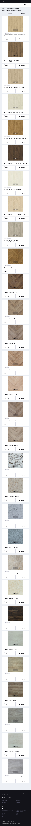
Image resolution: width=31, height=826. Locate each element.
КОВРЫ (17, 814)
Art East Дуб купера (10, 700)
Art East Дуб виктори (11, 394)
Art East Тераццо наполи (12, 496)
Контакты (18, 802)
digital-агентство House (15, 823)
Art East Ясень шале (10, 675)
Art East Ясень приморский (13, 777)
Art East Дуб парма (10, 343)
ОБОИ (3, 814)
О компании (4, 800)
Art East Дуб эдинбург (11, 445)
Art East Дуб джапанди (11, 751)
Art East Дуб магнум (10, 369)
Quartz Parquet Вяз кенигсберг (14, 267)
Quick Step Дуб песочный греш (14, 87)
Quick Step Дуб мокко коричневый (15, 163)
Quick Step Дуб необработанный (14, 35)
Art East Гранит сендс (11, 573)
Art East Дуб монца (10, 420)
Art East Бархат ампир (11, 726)
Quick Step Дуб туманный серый (14, 112)
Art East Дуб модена (10, 318)
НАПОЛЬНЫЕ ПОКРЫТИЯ (7, 810)
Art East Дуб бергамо (10, 292)
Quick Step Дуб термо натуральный (15, 138)
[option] (15, 24)
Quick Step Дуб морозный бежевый (15, 214)
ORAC (17, 813)
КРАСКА (4, 813)
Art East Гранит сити (11, 547)
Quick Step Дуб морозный (12, 189)
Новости (4, 802)
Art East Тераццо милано (12, 522)
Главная (3, 8)
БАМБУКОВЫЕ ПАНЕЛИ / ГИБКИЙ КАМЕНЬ (21, 811)
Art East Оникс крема (11, 598)
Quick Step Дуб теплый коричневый (11, 61)
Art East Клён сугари (10, 649)
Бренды (4, 816)
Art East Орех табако (10, 624)
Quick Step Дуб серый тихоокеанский (11, 241)
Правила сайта (5, 804)
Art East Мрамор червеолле (13, 471)
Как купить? (18, 800)
